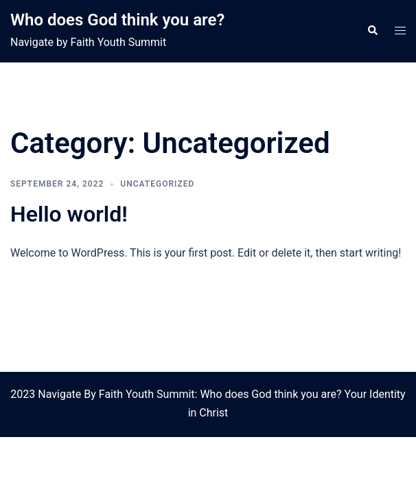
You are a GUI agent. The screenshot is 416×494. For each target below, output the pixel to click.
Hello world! (69, 214)
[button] (372, 30)
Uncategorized (157, 184)
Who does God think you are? (117, 20)
